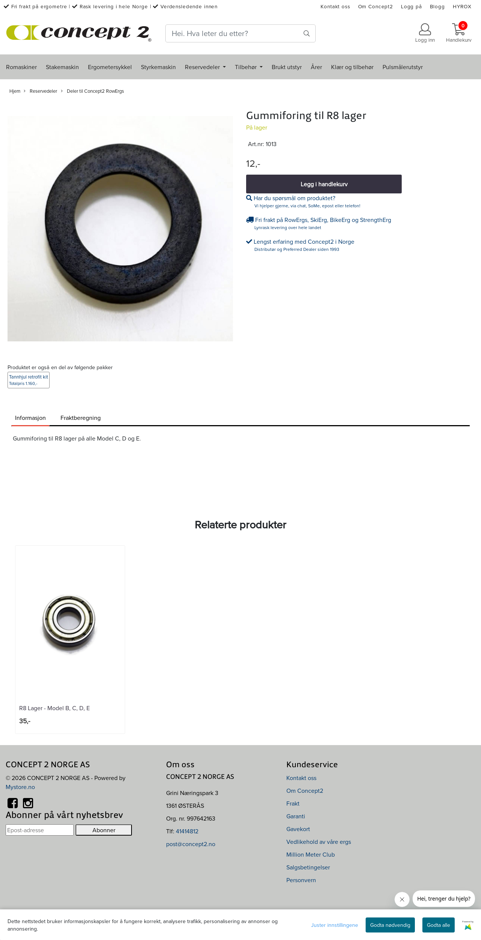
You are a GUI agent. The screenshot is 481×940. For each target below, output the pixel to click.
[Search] (240, 33)
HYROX (462, 6)
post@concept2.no (190, 844)
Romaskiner (21, 67)
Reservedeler (203, 67)
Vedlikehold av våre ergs (318, 841)
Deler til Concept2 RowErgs (92, 91)
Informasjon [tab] (30, 417)
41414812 (187, 831)
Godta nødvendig (390, 925)
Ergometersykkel (110, 67)
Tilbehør (246, 67)
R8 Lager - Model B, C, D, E (54, 708)
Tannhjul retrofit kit (28, 380)
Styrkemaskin (158, 67)
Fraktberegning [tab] (81, 417)
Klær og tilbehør (352, 67)
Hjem (14, 91)
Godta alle (438, 925)
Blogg (437, 6)
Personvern (301, 880)
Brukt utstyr (287, 67)
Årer (316, 67)
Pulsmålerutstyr (403, 67)
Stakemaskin (62, 67)
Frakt (292, 803)
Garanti (295, 816)
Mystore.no (20, 787)
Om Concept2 (375, 6)
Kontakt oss (335, 6)
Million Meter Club (310, 854)
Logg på (411, 6)
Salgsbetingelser (308, 867)
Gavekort (298, 829)
